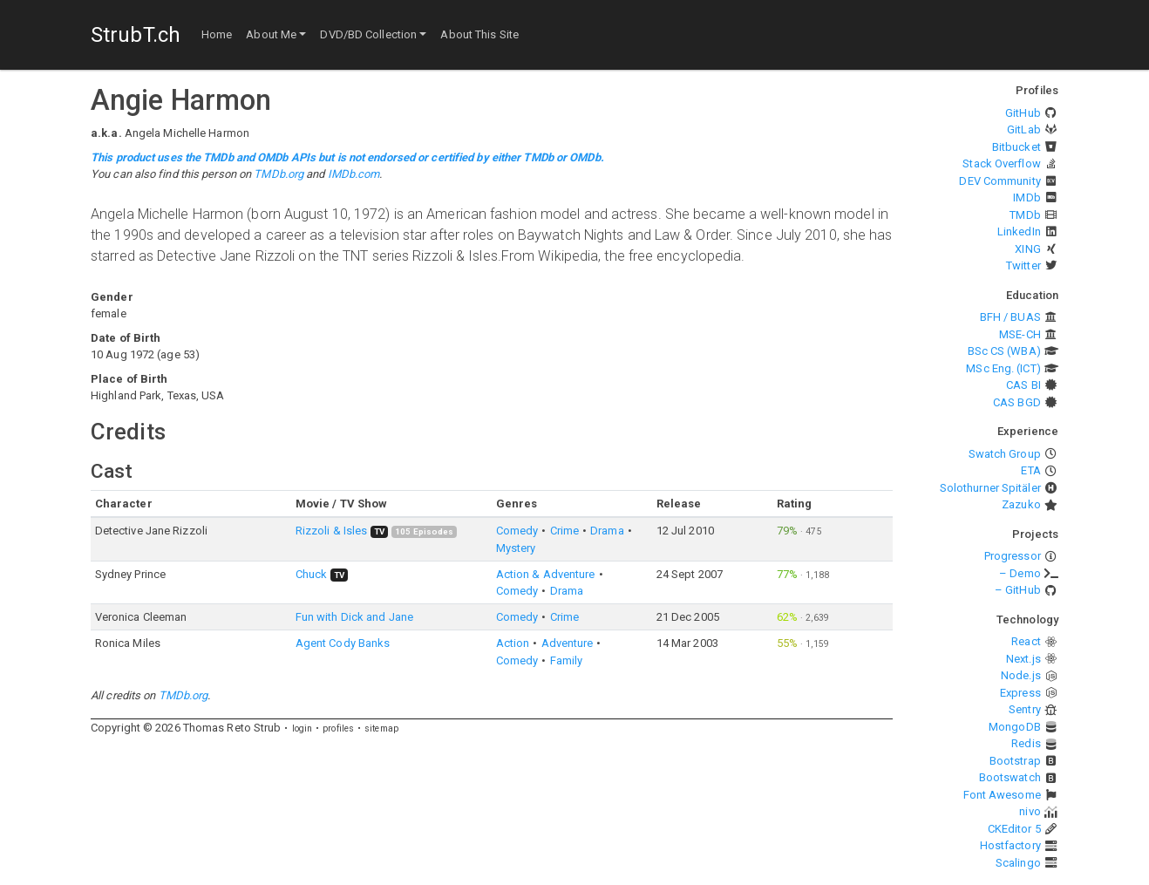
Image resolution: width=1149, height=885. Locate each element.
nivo (1029, 811)
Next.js (1023, 658)
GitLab (1024, 129)
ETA (1030, 470)
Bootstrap (1015, 760)
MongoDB (1015, 726)
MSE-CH (1020, 334)
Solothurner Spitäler (990, 487)
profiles (338, 728)
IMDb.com (354, 173)
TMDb (1025, 214)
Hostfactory (1010, 845)
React (1026, 641)
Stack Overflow (1001, 163)
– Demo (1020, 573)
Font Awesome (1002, 794)
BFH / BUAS (1010, 316)
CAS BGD (1017, 402)
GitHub (1023, 112)
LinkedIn (1019, 231)
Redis (1026, 743)
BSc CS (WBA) (1004, 350)
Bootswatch (1010, 777)
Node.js (1021, 675)
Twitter (1023, 265)
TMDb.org (278, 173)
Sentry (1025, 709)
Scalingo (1018, 862)
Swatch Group (1005, 453)
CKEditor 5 (1014, 828)
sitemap (381, 728)
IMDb (1026, 197)
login (302, 728)
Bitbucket (1016, 146)
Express (1020, 692)
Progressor (1012, 555)
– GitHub (1018, 589)
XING (1027, 248)
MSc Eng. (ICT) (1003, 368)
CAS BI (1023, 384)
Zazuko (1021, 504)
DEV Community (999, 180)
